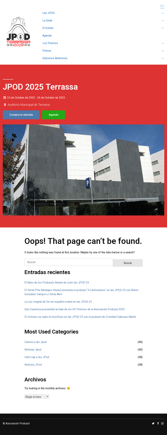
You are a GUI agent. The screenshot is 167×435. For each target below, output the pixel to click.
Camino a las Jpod (35, 342)
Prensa (46, 50)
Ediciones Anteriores (54, 58)
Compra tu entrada (21, 114)
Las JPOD (48, 13)
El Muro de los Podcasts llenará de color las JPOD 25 (56, 282)
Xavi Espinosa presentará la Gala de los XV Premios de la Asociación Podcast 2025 (74, 309)
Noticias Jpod (32, 349)
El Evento (48, 28)
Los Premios (50, 43)
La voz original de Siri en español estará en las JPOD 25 (58, 301)
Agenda (47, 35)
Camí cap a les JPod (36, 357)
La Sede (47, 20)
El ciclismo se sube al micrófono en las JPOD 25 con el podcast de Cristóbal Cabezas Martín (80, 316)
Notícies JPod (33, 364)
